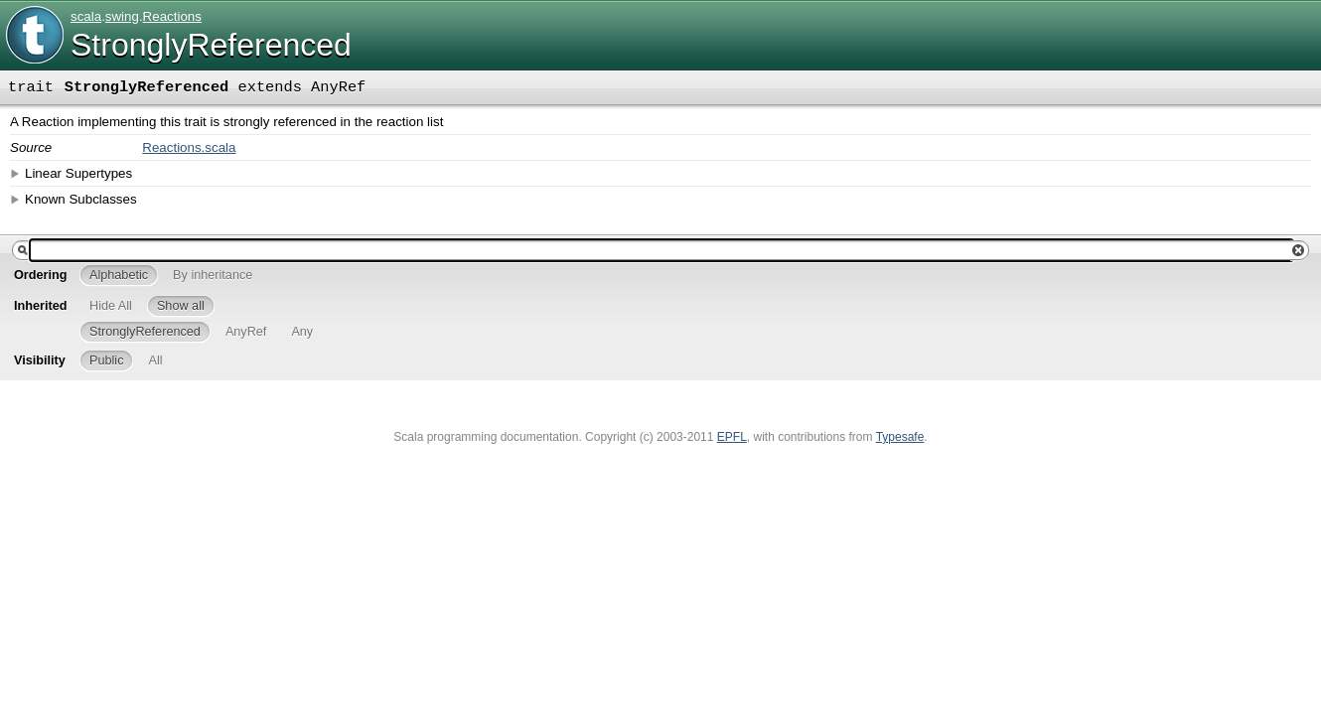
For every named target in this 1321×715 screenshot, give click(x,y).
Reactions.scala (188, 147)
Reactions (172, 16)
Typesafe (900, 437)
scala (86, 16)
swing (122, 16)
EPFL (732, 437)
